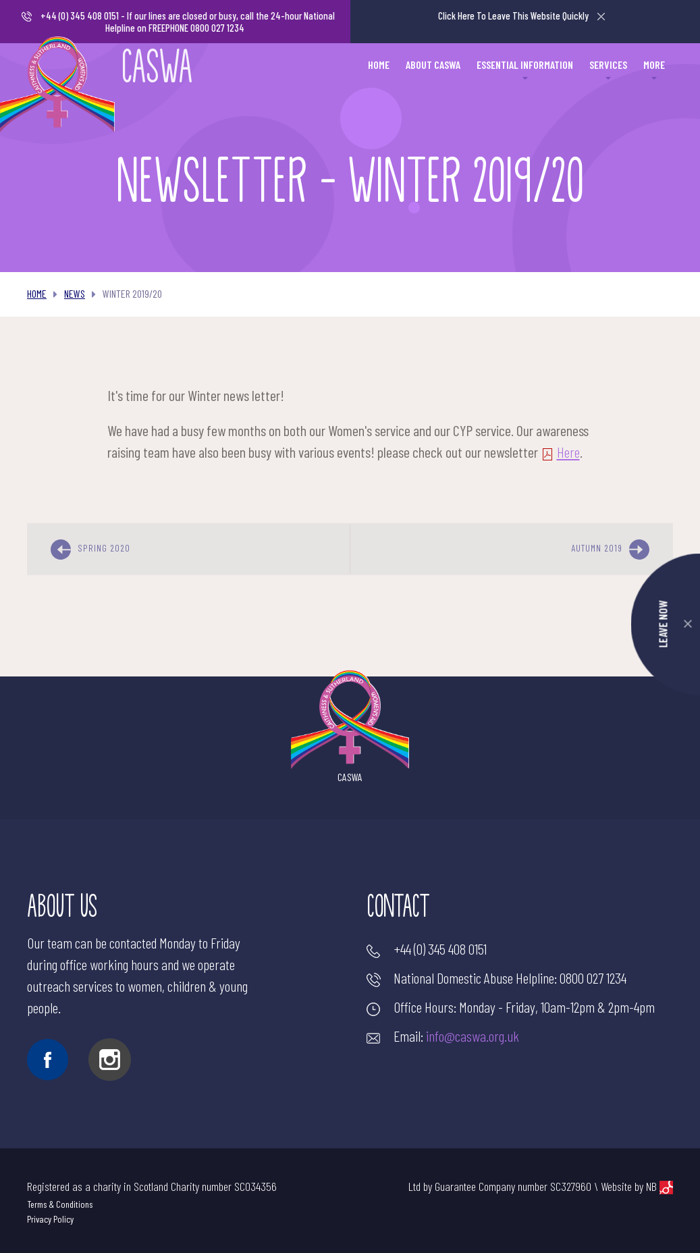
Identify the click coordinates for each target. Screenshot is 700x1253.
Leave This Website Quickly (521, 15)
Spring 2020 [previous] (90, 549)
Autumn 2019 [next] (610, 549)
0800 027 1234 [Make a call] (593, 977)
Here (560, 451)
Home (37, 293)
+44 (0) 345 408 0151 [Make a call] (80, 15)
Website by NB (637, 1186)
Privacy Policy (50, 1219)
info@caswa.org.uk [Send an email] (472, 1035)
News (74, 293)
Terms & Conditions (59, 1204)
